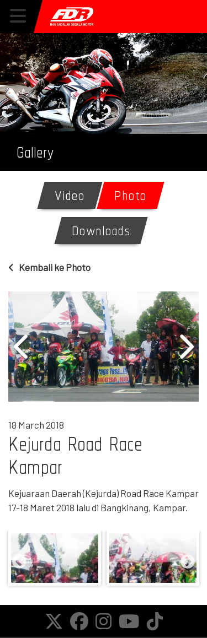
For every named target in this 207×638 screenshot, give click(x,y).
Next (184, 346)
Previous (22, 346)
